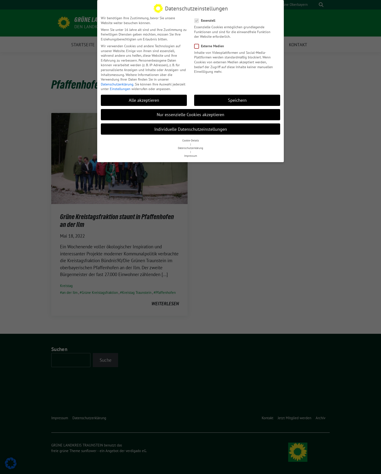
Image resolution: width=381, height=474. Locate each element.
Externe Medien (210, 45)
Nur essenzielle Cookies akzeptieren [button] (190, 114)
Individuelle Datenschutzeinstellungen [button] (190, 128)
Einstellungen (120, 88)
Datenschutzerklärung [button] (190, 147)
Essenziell (206, 20)
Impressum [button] (190, 155)
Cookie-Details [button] (190, 139)
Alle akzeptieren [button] (144, 99)
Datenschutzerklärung (117, 83)
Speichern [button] (237, 99)
